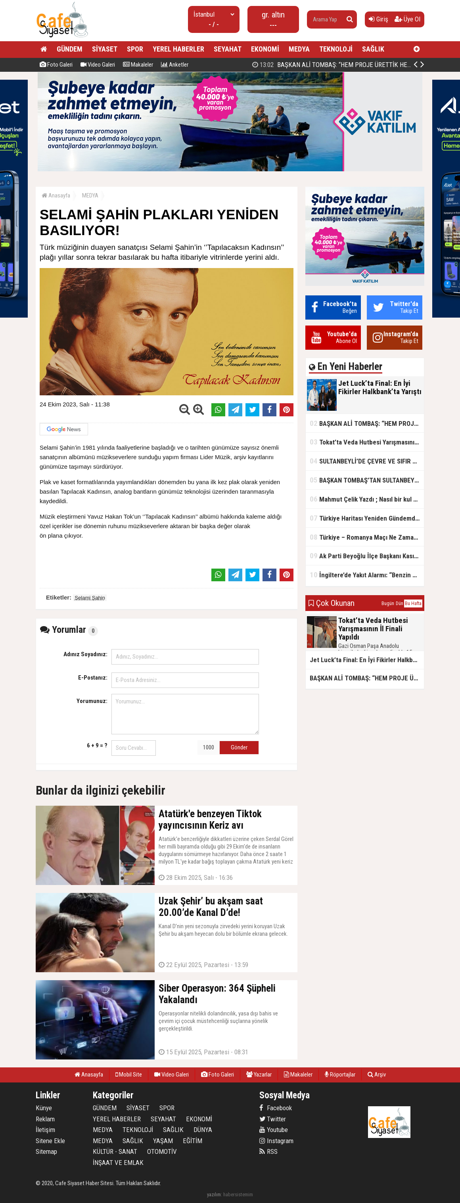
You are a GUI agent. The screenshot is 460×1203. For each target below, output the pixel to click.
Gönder (239, 747)
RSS (268, 1151)
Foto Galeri (56, 64)
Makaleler (138, 64)
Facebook (275, 1108)
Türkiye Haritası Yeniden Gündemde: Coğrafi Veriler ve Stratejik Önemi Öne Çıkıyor (367, 518)
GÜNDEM (69, 49)
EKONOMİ (265, 49)
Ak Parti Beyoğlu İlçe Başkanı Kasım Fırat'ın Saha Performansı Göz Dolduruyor (367, 555)
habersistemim (238, 1194)
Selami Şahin (90, 598)
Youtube (273, 1130)
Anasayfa (56, 195)
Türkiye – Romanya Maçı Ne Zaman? (365, 537)
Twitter (272, 1119)
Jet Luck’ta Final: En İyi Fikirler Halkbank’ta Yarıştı (334, 65)
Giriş (378, 19)
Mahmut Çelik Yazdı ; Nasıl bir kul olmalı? (367, 499)
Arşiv (377, 1074)
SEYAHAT (228, 49)
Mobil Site (128, 1074)
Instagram (276, 1141)
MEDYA (299, 49)
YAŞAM (163, 1141)
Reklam (45, 1119)
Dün (399, 603)
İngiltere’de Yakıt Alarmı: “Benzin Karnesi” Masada (367, 574)
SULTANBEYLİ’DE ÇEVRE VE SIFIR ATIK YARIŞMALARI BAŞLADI (367, 460)
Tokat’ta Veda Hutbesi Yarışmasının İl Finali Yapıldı (367, 441)
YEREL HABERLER (178, 49)
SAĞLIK (373, 49)
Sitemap (46, 1151)
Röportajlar (340, 1074)
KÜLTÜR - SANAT (115, 1151)
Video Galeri (97, 64)
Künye (44, 1108)
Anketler (174, 64)
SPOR (135, 49)
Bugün (387, 603)
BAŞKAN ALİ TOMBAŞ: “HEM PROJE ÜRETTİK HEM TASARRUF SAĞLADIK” (367, 423)
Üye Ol (407, 19)
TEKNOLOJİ (336, 49)
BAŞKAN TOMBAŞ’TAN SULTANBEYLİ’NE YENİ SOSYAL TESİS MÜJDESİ (367, 480)
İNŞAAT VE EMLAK (118, 1163)
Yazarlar (259, 1074)
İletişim (45, 1130)
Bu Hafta (413, 603)
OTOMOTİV (162, 1151)
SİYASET (104, 49)
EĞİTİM (192, 1141)
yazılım (214, 1194)
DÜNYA (203, 1130)
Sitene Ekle (50, 1141)
